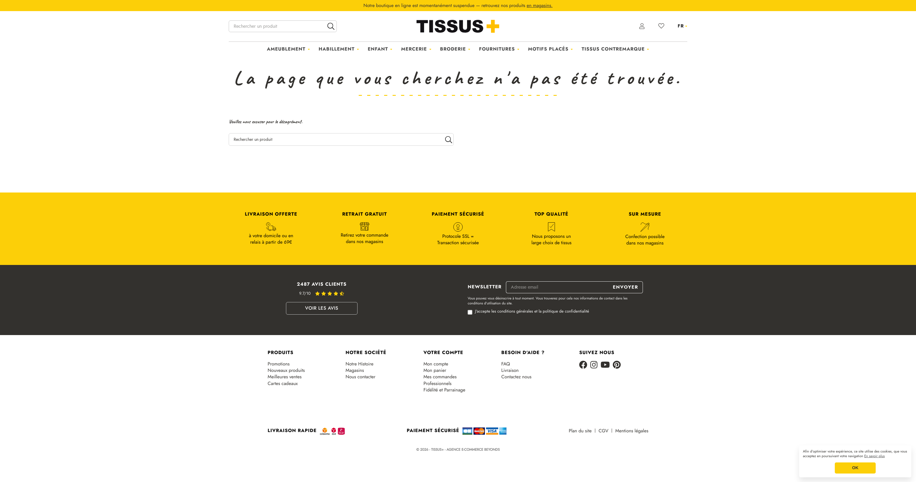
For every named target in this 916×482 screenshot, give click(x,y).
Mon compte (436, 364)
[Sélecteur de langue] (682, 26)
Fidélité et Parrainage (444, 390)
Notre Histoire (359, 364)
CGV (603, 431)
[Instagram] (594, 365)
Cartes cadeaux (283, 383)
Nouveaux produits (286, 370)
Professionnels (438, 383)
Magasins (355, 370)
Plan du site (580, 431)
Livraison (509, 370)
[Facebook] (583, 365)
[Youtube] (605, 365)
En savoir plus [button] (874, 456)
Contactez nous (516, 377)
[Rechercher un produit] (283, 26)
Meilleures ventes (284, 377)
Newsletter (485, 287)
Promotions (278, 364)
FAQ (505, 364)
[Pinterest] (617, 365)
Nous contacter (360, 377)
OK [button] (855, 468)
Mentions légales (631, 431)
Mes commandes (440, 377)
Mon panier (435, 370)
